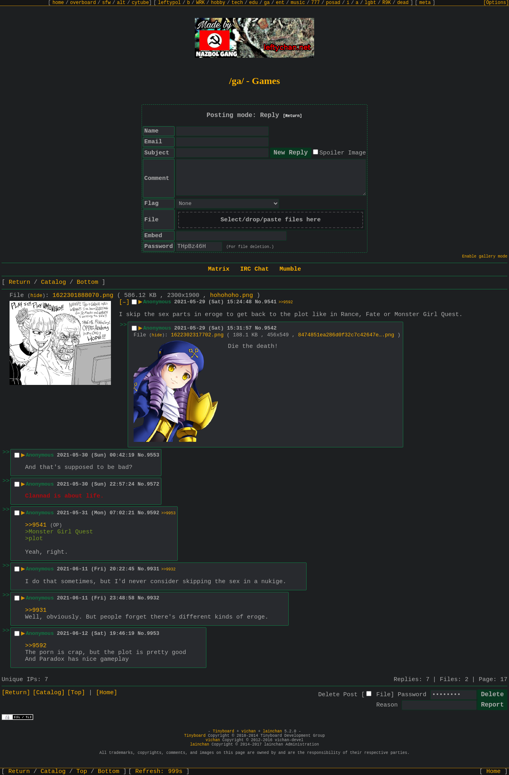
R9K (386, 3)
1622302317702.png (197, 335)
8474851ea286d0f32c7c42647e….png (346, 335)
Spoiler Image (342, 153)
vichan (248, 731)
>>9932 (168, 569)
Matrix (218, 269)
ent (280, 3)
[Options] (496, 3)
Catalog (53, 282)
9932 (153, 598)
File (383, 694)
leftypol (169, 3)
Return (19, 282)
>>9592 (286, 302)
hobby (218, 3)
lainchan (272, 731)
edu (253, 3)
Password (412, 694)
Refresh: (159, 771)
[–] (124, 302)
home (58, 3)
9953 (153, 633)
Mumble (290, 269)
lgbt (370, 3)
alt (121, 3)
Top (81, 771)
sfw (106, 3)
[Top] (76, 692)
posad (333, 3)
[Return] (292, 116)
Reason (387, 705)
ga (267, 3)
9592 (153, 513)
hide (37, 296)
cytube (140, 3)
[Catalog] (49, 692)
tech (237, 3)
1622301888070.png (82, 295)
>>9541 (36, 525)
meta (425, 3)
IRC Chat (254, 269)
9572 (153, 484)
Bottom (87, 282)
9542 (270, 328)
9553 (153, 455)
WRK (200, 3)
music (298, 3)
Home (493, 771)
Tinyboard (223, 731)
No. (259, 302)
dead (403, 3)
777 (315, 3)
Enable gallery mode (484, 256)
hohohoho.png (231, 295)
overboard (83, 3)
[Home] (106, 692)
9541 (270, 302)
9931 (153, 569)
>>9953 (168, 513)
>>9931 (36, 610)
